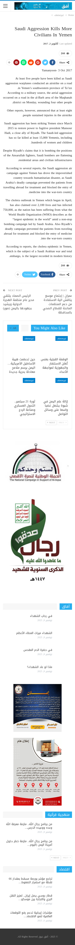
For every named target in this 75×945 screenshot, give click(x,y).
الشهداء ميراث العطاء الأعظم (34, 633)
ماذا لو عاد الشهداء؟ (39, 667)
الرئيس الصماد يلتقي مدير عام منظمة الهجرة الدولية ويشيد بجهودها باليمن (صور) (18, 302)
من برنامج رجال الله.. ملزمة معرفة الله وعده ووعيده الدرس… (29, 825)
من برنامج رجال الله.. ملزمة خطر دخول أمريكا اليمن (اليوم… (29, 843)
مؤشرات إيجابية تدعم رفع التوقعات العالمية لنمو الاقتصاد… (31, 914)
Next (51, 422)
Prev (62, 422)
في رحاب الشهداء (41, 616)
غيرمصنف (61, 338)
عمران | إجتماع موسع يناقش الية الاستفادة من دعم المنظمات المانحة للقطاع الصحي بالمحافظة (57, 304)
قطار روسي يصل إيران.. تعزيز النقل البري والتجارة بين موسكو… (31, 897)
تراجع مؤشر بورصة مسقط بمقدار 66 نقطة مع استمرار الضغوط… (30, 880)
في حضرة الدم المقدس (37, 650)
